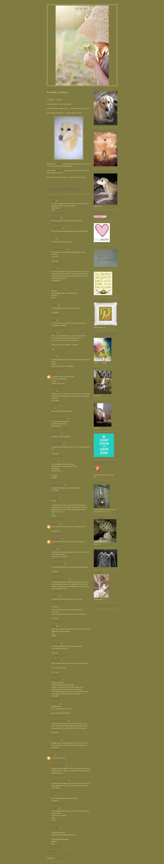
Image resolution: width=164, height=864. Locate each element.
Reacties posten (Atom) (62, 858)
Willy (53, 795)
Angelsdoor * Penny (57, 288)
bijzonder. (56, 190)
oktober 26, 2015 (59, 544)
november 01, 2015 (59, 846)
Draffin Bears (55, 498)
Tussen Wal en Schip (57, 564)
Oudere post (87, 854)
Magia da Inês (56, 827)
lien (53, 408)
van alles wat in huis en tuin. (59, 721)
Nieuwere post (51, 854)
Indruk (53, 239)
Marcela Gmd (55, 703)
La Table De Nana (57, 228)
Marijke (54, 320)
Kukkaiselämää (56, 218)
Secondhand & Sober (57, 485)
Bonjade (54, 333)
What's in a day (56, 643)
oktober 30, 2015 (59, 790)
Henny (53, 356)
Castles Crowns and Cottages (60, 579)
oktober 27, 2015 (59, 675)
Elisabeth (54, 268)
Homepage (69, 854)
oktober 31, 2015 (59, 822)
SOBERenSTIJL (56, 433)
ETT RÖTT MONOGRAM (59, 418)
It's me (82, 8)
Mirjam (54, 626)
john (53, 755)
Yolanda (58, 164)
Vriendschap (76, 190)
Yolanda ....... (60, 170)
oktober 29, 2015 (59, 761)
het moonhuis (55, 524)
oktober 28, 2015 (59, 750)
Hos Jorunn (55, 808)
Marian (54, 549)
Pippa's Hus (55, 596)
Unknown (54, 374)
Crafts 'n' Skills (56, 740)
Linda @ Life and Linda (58, 765)
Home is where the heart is (59, 249)
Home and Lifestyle (57, 444)
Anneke (54, 391)
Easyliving (55, 305)
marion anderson (56, 538)
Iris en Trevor (66, 190)
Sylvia (53, 200)
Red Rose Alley (56, 660)
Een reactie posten (52, 851)
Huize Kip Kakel (56, 680)
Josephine (54, 461)
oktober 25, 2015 (59, 213)
